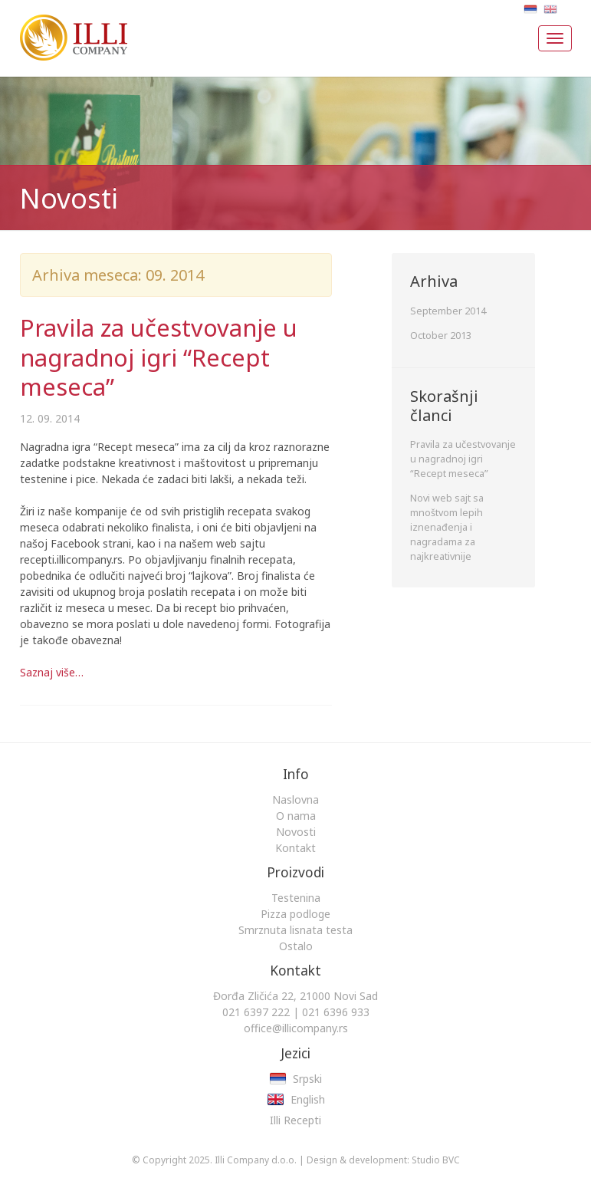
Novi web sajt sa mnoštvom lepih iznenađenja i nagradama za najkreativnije (447, 527)
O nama (296, 815)
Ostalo (296, 946)
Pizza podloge (295, 913)
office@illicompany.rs (296, 1028)
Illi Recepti (295, 1120)
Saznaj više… (52, 672)
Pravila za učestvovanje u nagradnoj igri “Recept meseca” (158, 357)
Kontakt (295, 848)
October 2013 (440, 335)
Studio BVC (436, 1159)
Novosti (296, 831)
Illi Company (67, 30)
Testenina (295, 897)
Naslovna (295, 799)
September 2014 (448, 310)
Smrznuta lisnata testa (295, 930)
